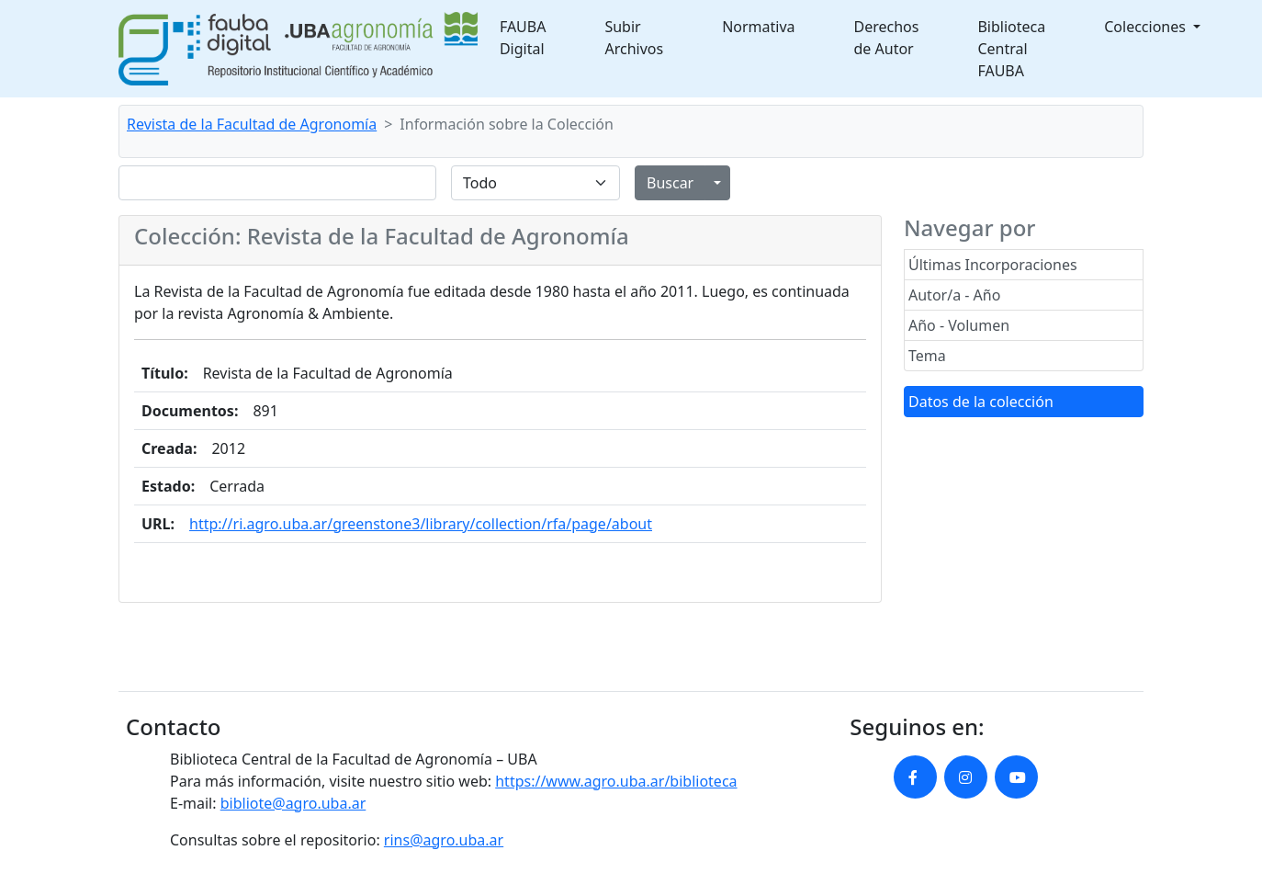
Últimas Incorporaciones (992, 265)
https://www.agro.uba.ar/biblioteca (616, 781)
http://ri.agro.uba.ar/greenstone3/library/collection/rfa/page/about (420, 524)
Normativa (758, 27)
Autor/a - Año (954, 295)
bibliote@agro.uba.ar (293, 803)
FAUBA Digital (523, 38)
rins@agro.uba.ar (443, 840)
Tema (927, 356)
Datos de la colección (981, 401)
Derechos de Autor (886, 38)
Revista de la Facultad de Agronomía (252, 124)
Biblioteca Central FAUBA (1011, 49)
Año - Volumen (958, 325)
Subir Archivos (633, 38)
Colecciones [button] (1146, 27)
